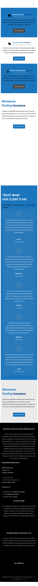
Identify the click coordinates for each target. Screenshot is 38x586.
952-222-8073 (9, 481)
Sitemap (13, 583)
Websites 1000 (24, 583)
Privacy (34, 581)
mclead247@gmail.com (13, 483)
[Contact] (19, 129)
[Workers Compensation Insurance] (19, 89)
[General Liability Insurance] (19, 60)
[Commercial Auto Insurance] (19, 31)
